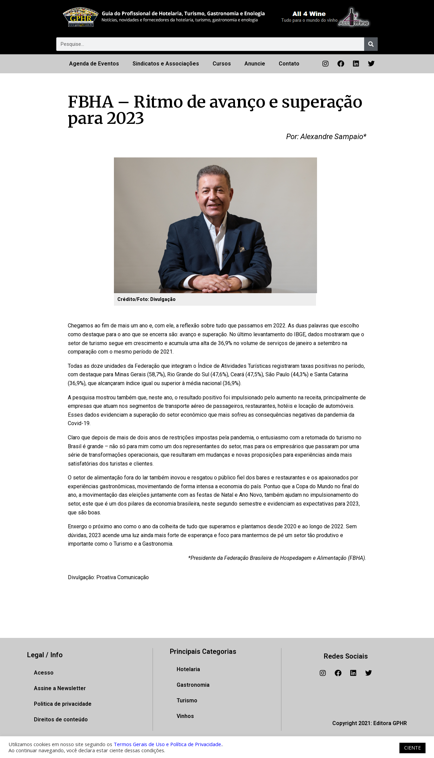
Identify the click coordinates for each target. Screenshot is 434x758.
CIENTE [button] (412, 747)
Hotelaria (188, 669)
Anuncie (254, 63)
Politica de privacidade (63, 704)
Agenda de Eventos (94, 63)
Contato (289, 63)
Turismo (187, 700)
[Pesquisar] (371, 44)
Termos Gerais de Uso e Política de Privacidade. (168, 744)
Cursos (222, 63)
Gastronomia (193, 685)
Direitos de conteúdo (61, 719)
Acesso (44, 672)
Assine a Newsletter (60, 688)
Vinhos (185, 716)
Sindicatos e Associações (166, 63)
